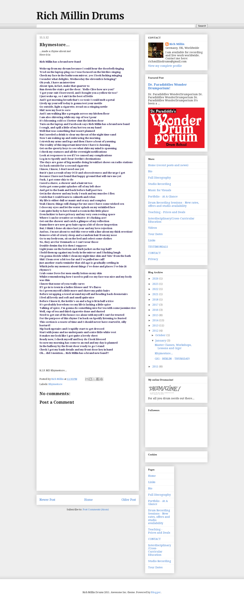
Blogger (156, 592)
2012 (155, 330)
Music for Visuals (159, 190)
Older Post (128, 500)
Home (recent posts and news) (168, 165)
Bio (150, 171)
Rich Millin (176, 44)
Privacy (153, 259)
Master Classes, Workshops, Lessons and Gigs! (173, 346)
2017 (155, 304)
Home (88, 500)
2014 (155, 320)
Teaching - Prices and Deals (166, 212)
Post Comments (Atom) (96, 509)
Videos (152, 227)
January (161, 340)
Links (151, 240)
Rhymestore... (164, 353)
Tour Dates (155, 234)
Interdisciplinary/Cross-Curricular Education (159, 550)
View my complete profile (165, 65)
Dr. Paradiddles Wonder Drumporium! (167, 86)
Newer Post (47, 500)
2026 (155, 278)
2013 (155, 325)
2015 (155, 315)
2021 (155, 294)
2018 (155, 299)
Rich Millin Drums (80, 16)
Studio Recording (159, 183)
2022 (155, 289)
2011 (155, 366)
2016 (155, 309)
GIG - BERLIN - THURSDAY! (172, 358)
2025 (155, 283)
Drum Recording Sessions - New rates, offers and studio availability (173, 204)
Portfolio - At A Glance (163, 196)
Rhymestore (55, 384)
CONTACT (154, 252)
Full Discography (159, 177)
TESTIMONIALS (158, 246)
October (160, 335)
